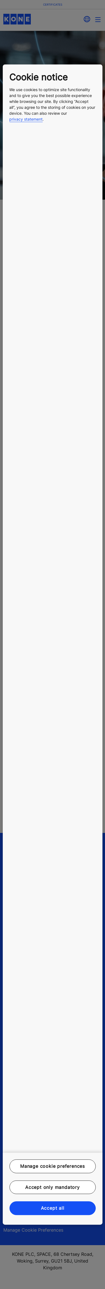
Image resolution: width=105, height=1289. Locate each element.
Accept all (52, 1208)
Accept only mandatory (52, 1187)
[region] (52, 644)
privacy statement (26, 119)
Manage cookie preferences (52, 1166)
